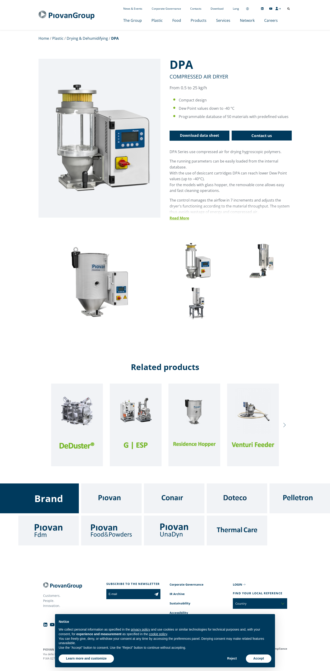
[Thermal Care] (237, 530)
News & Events (132, 9)
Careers (271, 20)
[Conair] (174, 498)
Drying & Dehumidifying (87, 38)
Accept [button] (258, 658)
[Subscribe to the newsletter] (156, 594)
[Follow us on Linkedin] (262, 8)
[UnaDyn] (174, 530)
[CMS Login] (278, 8)
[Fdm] (48, 530)
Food (176, 20)
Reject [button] (232, 658)
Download (217, 9)
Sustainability (180, 603)
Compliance (279, 649)
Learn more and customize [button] (86, 658)
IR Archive (177, 594)
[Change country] (247, 8)
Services (223, 20)
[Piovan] (111, 498)
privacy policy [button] (140, 629)
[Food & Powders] (111, 530)
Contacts (195, 9)
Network (247, 20)
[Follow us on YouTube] (270, 8)
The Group (132, 20)
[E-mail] (129, 594)
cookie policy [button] (158, 634)
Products (198, 20)
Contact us (261, 135)
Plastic (157, 20)
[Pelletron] (300, 498)
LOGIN (237, 584)
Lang (236, 9)
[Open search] (288, 9)
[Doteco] (237, 498)
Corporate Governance (166, 9)
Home (43, 38)
